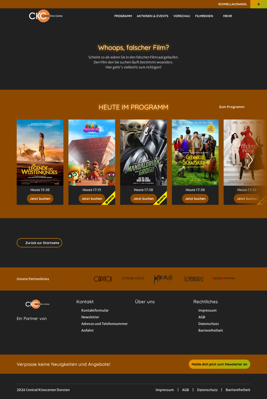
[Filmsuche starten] (246, 16)
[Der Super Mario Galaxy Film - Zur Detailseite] (91, 153)
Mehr (230, 16)
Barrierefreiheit (238, 390)
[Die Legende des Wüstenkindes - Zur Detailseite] (40, 153)
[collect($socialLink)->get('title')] (7, 4)
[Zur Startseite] (46, 16)
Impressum (165, 390)
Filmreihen (206, 16)
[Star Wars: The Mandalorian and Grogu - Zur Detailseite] (143, 153)
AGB (185, 390)
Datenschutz (207, 390)
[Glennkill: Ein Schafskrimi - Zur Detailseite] (195, 153)
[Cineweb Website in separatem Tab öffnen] (32, 324)
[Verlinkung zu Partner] (103, 279)
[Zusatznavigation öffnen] (258, 4)
